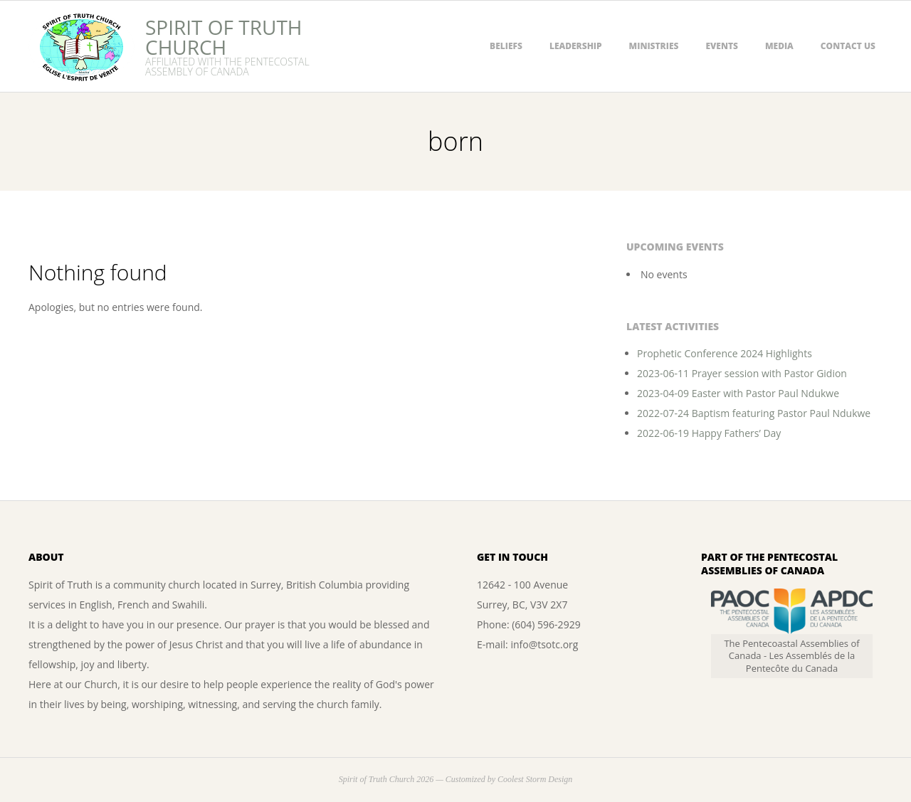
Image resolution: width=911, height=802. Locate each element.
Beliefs (506, 46)
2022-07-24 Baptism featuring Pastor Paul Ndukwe (753, 413)
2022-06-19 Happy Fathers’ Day (709, 433)
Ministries (654, 46)
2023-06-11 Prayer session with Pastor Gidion (742, 373)
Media (779, 46)
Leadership (575, 46)
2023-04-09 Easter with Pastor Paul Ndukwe (738, 393)
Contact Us (848, 46)
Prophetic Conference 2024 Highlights (724, 353)
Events (721, 46)
